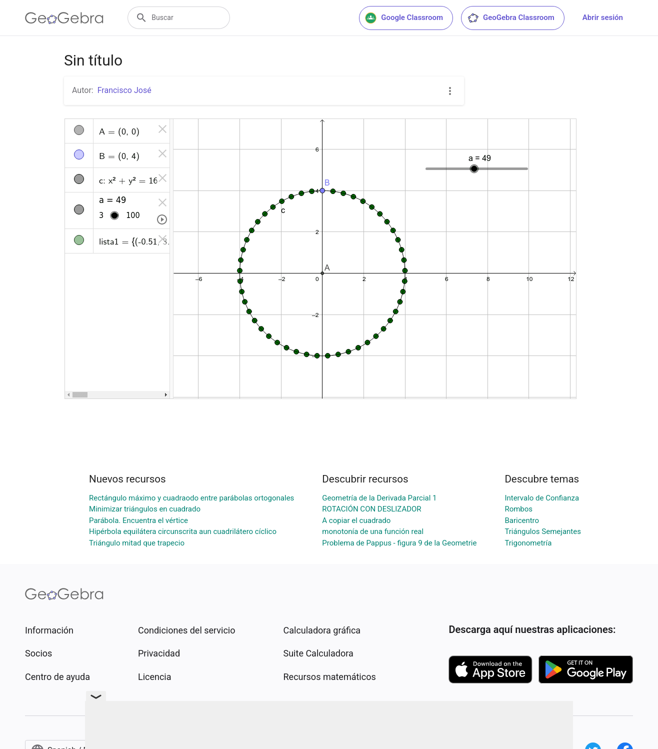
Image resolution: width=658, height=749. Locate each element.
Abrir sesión (602, 17)
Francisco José (125, 90)
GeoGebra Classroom (510, 18)
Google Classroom (404, 18)
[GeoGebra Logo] (64, 18)
